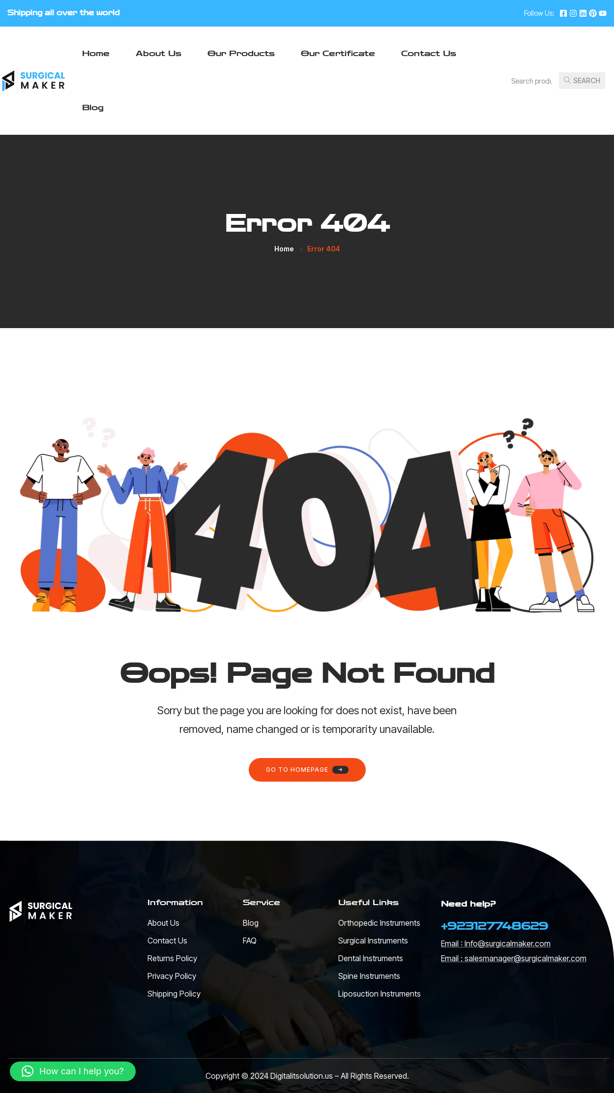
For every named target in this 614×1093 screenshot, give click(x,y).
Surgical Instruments (373, 940)
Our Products (241, 53)
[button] (73, 1071)
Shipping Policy (174, 994)
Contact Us (428, 53)
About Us (158, 53)
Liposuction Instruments (379, 994)
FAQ (250, 940)
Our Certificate (338, 53)
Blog (93, 107)
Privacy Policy (171, 976)
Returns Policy (172, 958)
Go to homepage (307, 770)
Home (96, 53)
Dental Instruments (370, 958)
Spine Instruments (369, 976)
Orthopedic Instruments (379, 923)
